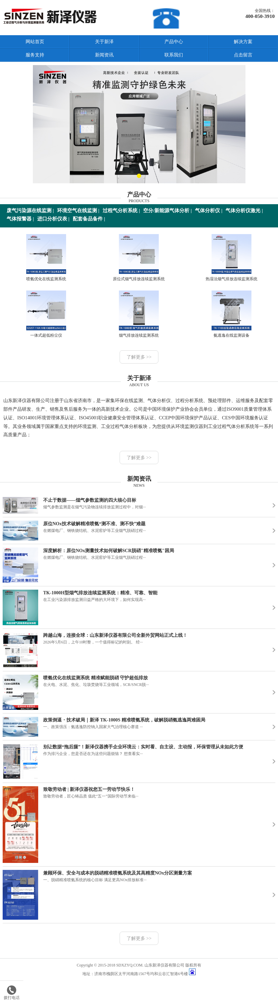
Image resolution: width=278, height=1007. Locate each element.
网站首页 (35, 41)
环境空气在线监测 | (78, 210)
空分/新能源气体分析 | (167, 210)
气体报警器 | (20, 218)
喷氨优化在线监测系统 (46, 257)
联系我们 (173, 54)
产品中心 (173, 41)
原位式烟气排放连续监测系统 (139, 257)
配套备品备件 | (89, 218)
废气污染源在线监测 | (30, 210)
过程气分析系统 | (121, 210)
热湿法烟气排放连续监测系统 (231, 257)
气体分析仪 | (208, 210)
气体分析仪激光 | (244, 210)
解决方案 (243, 41)
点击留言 (243, 54)
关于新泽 (104, 41)
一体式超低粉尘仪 (46, 314)
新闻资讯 (104, 54)
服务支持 (35, 54)
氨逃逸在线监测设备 (231, 314)
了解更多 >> (139, 357)
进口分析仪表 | (53, 218)
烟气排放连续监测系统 (139, 314)
